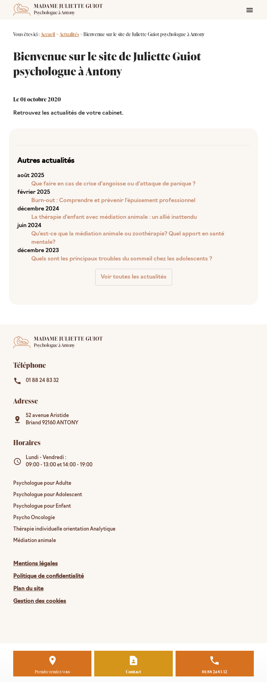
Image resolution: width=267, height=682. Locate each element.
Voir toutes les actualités (134, 277)
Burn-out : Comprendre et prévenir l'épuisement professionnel (113, 200)
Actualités (69, 34)
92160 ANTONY (52, 419)
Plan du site (28, 589)
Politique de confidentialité (48, 576)
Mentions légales (35, 564)
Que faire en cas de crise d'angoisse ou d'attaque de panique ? (113, 184)
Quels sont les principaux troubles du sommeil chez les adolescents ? (121, 259)
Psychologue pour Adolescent (47, 495)
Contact (133, 672)
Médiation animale (34, 540)
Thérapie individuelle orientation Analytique (64, 529)
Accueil (48, 34)
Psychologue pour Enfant (42, 506)
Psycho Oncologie (34, 518)
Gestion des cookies (39, 601)
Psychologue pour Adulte (42, 483)
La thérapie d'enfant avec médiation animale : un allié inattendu (114, 217)
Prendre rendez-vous (52, 672)
